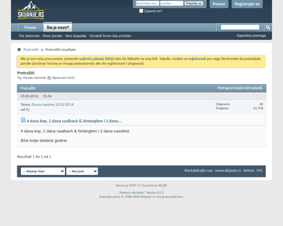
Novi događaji (75, 36)
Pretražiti (31, 49)
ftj (27, 109)
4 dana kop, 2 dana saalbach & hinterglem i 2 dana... (74, 121)
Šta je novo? (58, 27)
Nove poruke (52, 36)
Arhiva (249, 170)
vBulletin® (139, 193)
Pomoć (219, 4)
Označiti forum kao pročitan (110, 36)
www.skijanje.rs (228, 170)
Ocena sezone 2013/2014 (53, 104)
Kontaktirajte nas (198, 170)
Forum (30, 27)
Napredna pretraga (251, 35)
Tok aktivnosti (29, 36)
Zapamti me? (150, 11)
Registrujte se (247, 4)
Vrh (259, 170)
